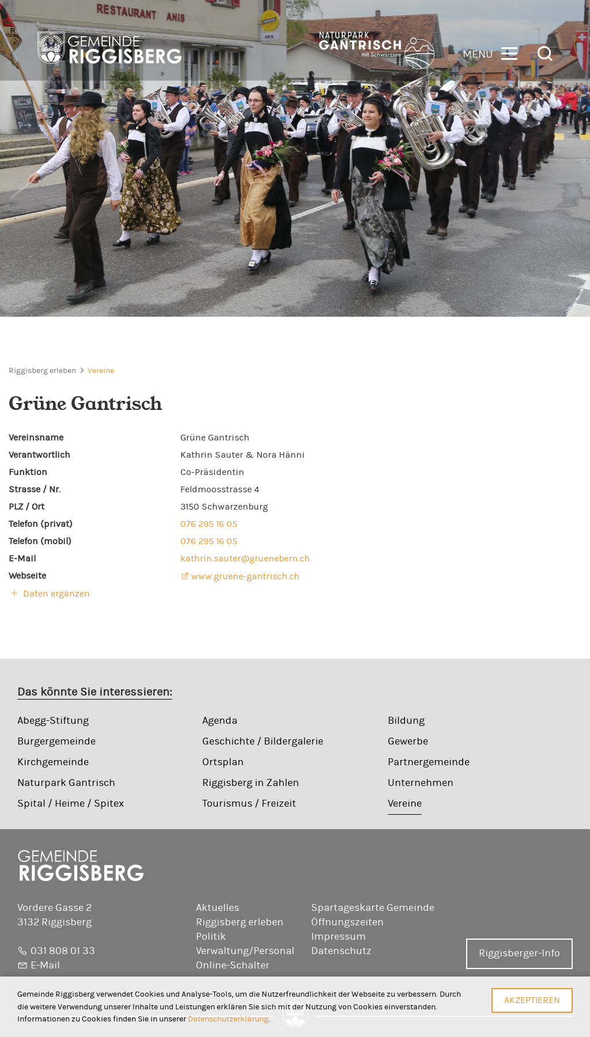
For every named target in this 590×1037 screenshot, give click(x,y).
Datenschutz (341, 951)
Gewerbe (408, 741)
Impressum (338, 937)
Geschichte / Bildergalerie (262, 741)
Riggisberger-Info (519, 953)
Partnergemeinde (429, 762)
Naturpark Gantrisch (66, 783)
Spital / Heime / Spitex (70, 804)
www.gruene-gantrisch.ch (245, 576)
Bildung (406, 721)
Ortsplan (223, 762)
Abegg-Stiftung (53, 721)
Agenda (219, 721)
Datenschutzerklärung (228, 1019)
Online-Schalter (233, 965)
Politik (211, 937)
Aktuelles (217, 908)
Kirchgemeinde (53, 762)
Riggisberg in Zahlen (250, 783)
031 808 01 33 (63, 951)
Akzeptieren (532, 1000)
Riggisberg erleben (42, 370)
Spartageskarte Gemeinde (372, 908)
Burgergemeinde (56, 741)
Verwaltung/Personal (245, 951)
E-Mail (45, 965)
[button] (490, 52)
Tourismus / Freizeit (249, 804)
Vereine (101, 370)
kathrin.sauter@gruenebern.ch (245, 558)
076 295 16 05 (208, 524)
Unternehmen (420, 783)
